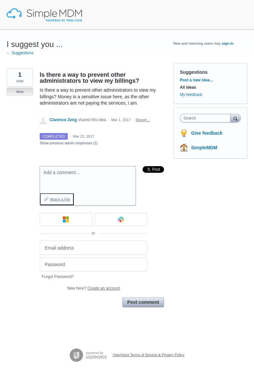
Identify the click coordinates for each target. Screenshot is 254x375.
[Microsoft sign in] (66, 219)
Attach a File (60, 199)
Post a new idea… (197, 80)
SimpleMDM (204, 147)
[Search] (235, 118)
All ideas (188, 87)
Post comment (143, 302)
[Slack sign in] (121, 219)
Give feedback (207, 133)
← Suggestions (20, 53)
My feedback (191, 94)
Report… (143, 120)
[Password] (93, 265)
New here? (93, 288)
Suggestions (194, 72)
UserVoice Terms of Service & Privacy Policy (149, 355)
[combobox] (206, 118)
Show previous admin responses (69, 143)
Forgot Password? (58, 276)
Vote (19, 92)
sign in (227, 43)
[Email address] (93, 248)
